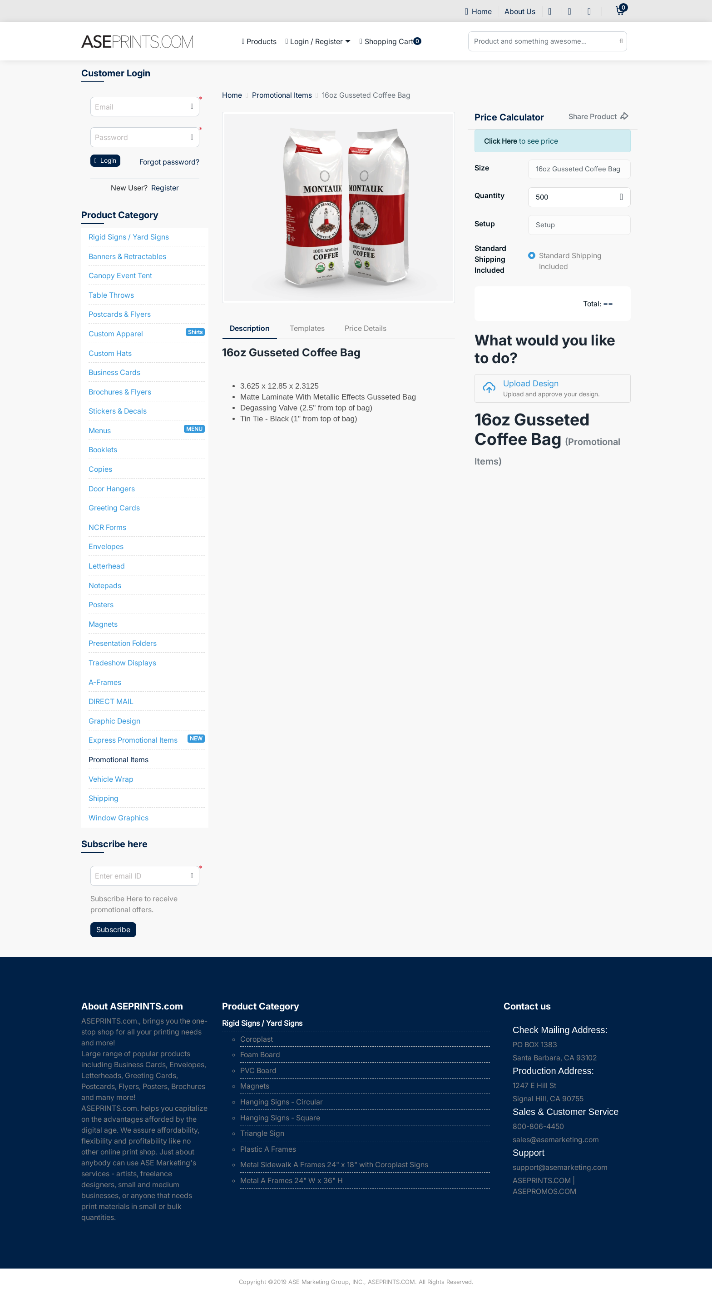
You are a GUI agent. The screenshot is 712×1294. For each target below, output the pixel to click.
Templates (307, 328)
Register (165, 187)
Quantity (489, 195)
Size (482, 167)
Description (250, 328)
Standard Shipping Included (490, 259)
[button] (192, 137)
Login (105, 160)
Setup (485, 223)
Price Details (365, 328)
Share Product (598, 116)
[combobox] (579, 197)
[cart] (620, 11)
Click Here (501, 140)
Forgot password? (169, 161)
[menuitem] (259, 41)
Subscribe (113, 929)
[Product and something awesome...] (547, 41)
